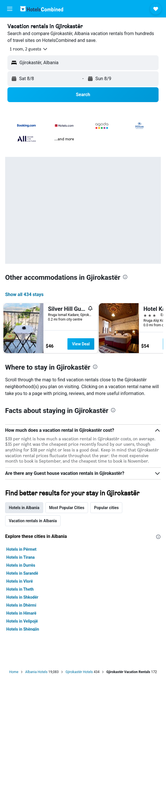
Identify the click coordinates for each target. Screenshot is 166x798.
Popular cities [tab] (106, 507)
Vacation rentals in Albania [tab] (33, 521)
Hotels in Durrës (20, 565)
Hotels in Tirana (20, 557)
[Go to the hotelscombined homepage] (41, 8)
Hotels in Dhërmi (21, 605)
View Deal (81, 344)
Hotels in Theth (20, 589)
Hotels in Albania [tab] (24, 507)
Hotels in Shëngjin (22, 629)
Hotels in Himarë (21, 613)
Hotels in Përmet (21, 549)
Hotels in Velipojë (22, 621)
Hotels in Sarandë (22, 573)
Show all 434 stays (24, 294)
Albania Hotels (36, 672)
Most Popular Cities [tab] (67, 507)
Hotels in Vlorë (19, 581)
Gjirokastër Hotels (79, 672)
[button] (9, 9)
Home (13, 672)
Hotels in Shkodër (22, 597)
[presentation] (125, 276)
